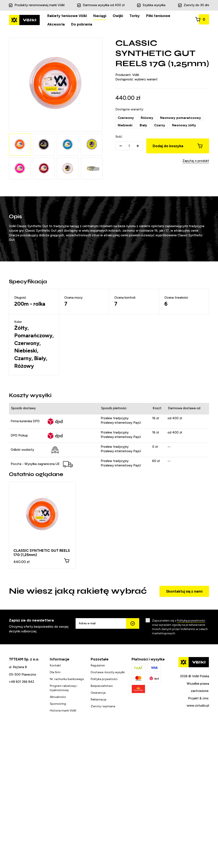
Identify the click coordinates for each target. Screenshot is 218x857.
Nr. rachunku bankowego (67, 679)
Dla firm (55, 672)
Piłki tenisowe (158, 16)
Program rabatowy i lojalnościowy (63, 688)
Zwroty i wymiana (103, 706)
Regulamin (98, 665)
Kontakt (55, 665)
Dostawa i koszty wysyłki (108, 672)
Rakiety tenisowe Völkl (67, 16)
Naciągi (99, 16)
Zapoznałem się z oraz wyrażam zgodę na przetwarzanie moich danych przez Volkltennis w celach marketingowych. (180, 627)
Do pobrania (81, 24)
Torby (134, 16)
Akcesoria (56, 24)
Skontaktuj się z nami (184, 591)
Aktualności (58, 697)
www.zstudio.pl (198, 705)
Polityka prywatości (104, 679)
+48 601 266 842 (21, 682)
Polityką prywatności (191, 620)
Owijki (118, 16)
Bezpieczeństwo (102, 686)
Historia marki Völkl (63, 710)
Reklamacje (98, 699)
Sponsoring (58, 704)
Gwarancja (98, 692)
